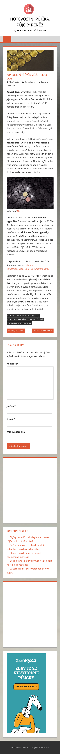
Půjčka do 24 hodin (42, 331)
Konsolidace (30, 82)
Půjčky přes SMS (16, 331)
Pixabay (20, 211)
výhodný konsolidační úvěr (19, 323)
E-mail (11, 418)
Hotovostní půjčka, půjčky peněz (30, 22)
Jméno (11, 406)
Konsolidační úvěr (36, 319)
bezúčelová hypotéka (16, 319)
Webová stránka (16, 431)
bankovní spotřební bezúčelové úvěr (23, 316)
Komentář (13, 363)
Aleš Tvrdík (14, 82)
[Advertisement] (30, 490)
